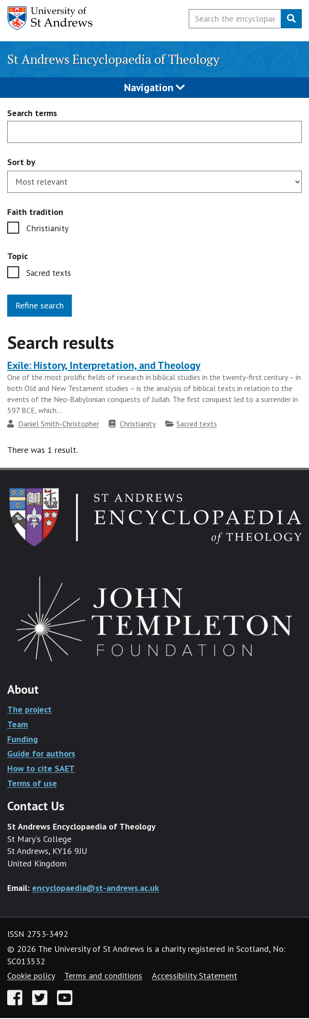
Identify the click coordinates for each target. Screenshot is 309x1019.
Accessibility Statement (194, 976)
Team (17, 724)
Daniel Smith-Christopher (58, 424)
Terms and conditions (103, 976)
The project (29, 710)
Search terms (32, 113)
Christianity (46, 228)
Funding (22, 739)
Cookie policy (31, 976)
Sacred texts (49, 273)
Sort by (21, 161)
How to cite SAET (41, 768)
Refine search (39, 305)
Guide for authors (41, 754)
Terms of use (32, 783)
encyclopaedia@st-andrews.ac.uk (95, 888)
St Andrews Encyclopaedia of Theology (113, 59)
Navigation (154, 87)
